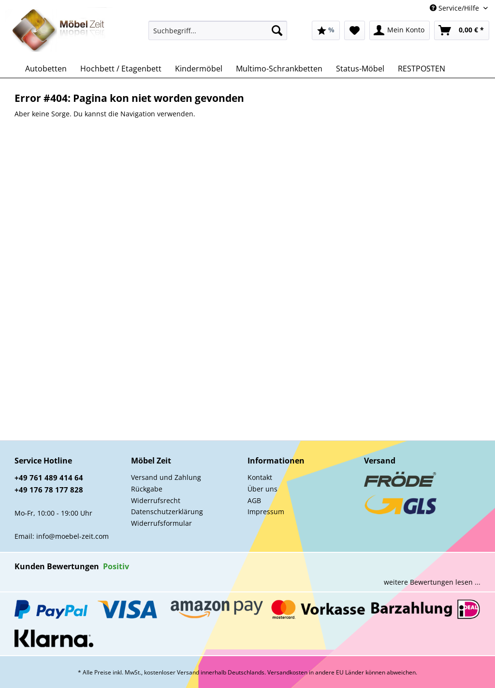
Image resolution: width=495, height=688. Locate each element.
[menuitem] (217, 35)
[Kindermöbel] (198, 68)
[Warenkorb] (461, 30)
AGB (254, 500)
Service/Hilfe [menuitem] (455, 8)
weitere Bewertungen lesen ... (432, 582)
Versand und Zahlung (166, 477)
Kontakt (260, 477)
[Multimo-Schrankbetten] (279, 68)
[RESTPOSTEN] (421, 68)
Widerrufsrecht (155, 500)
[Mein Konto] (399, 30)
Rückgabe (146, 488)
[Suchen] (277, 30)
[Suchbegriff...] (217, 30)
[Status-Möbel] (360, 68)
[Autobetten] (45, 68)
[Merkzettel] (354, 30)
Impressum (266, 511)
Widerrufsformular (161, 523)
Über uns (262, 488)
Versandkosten (287, 672)
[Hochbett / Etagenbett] (120, 68)
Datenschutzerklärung (167, 511)
